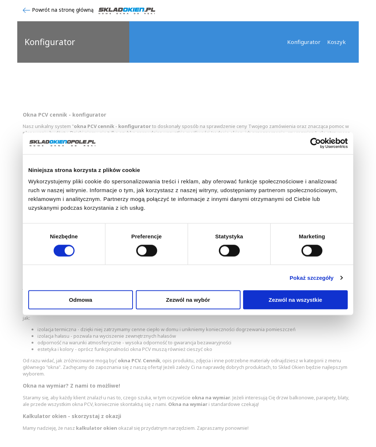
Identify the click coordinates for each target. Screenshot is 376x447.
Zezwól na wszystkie (295, 300)
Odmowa (80, 300)
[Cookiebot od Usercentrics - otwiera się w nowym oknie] (315, 143)
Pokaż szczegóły (312, 277)
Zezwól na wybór (188, 300)
